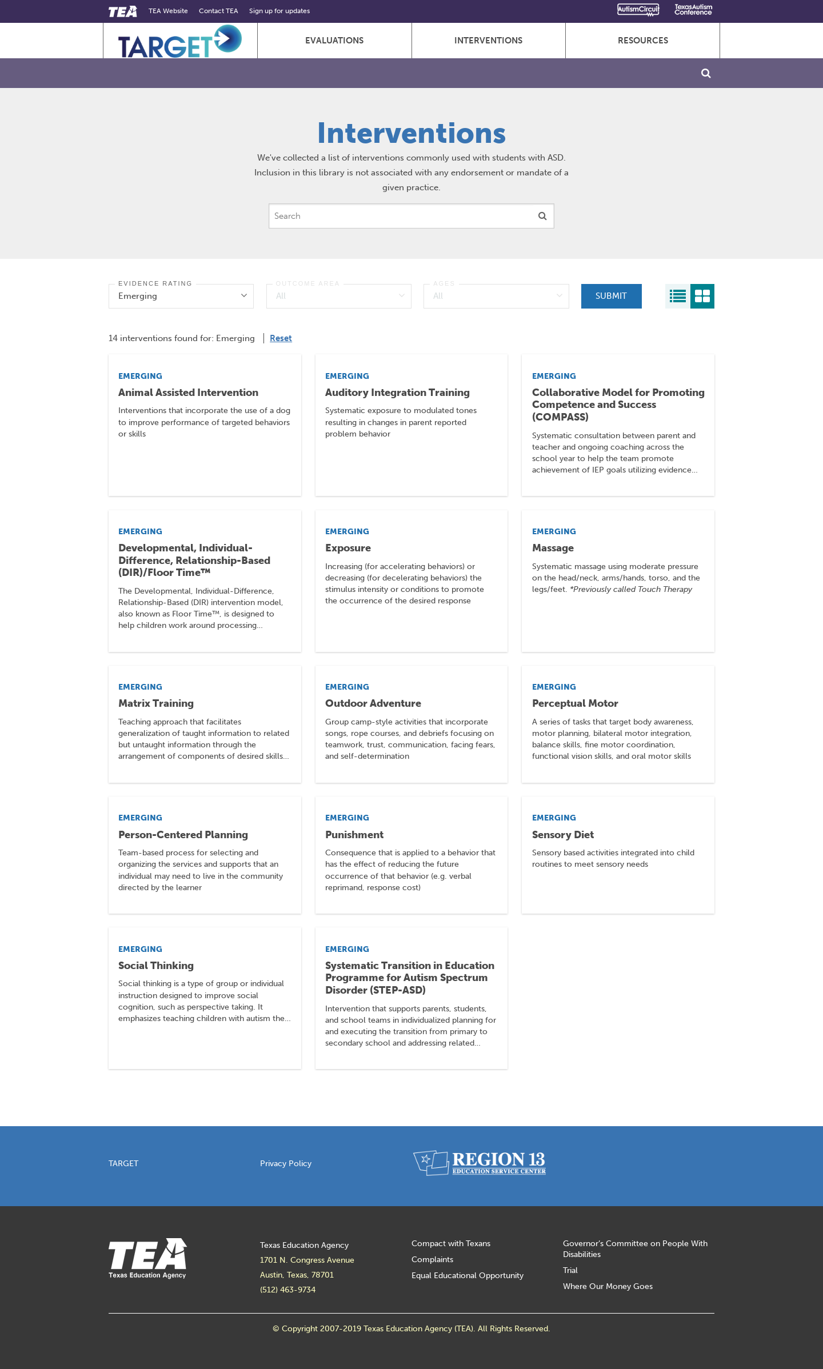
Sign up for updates (279, 11)
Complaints (432, 1259)
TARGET (123, 1163)
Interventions (488, 40)
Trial (570, 1270)
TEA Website (168, 11)
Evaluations (334, 40)
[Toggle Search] (706, 73)
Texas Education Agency (304, 1245)
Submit (611, 296)
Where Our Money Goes (608, 1286)
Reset (281, 338)
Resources (643, 40)
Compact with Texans (451, 1243)
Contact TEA (218, 11)
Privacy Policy (285, 1163)
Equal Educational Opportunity (468, 1275)
